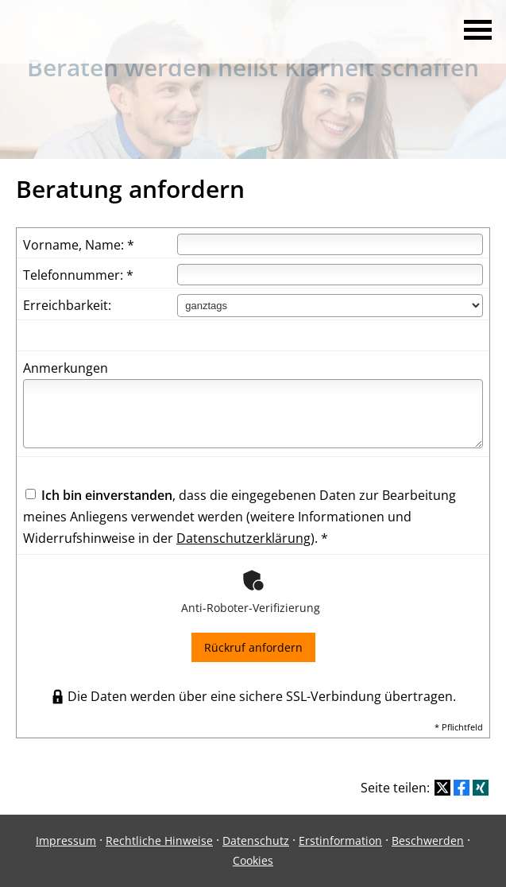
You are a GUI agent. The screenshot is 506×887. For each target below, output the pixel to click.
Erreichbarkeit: (67, 305)
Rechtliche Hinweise (159, 840)
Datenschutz (255, 840)
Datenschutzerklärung (243, 538)
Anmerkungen (65, 368)
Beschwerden (428, 840)
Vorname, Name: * (78, 245)
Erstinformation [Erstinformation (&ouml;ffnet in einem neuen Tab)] (340, 840)
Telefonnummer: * (78, 275)
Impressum (66, 840)
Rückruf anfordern (253, 647)
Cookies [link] (253, 860)
